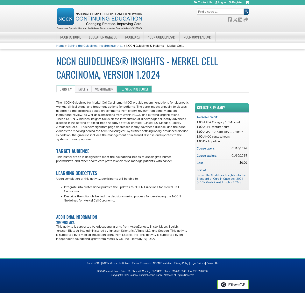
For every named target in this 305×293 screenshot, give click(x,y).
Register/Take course (134, 89)
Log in (222, 2)
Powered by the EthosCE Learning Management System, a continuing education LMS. (233, 284)
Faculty (83, 89)
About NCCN (93, 263)
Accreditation (104, 89)
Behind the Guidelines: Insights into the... (95, 46)
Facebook (230, 19)
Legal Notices (197, 263)
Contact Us (205, 2)
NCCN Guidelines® (161, 37)
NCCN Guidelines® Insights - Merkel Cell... (155, 46)
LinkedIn (240, 19)
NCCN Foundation (162, 263)
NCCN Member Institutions (116, 263)
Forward (245, 19)
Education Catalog (103, 37)
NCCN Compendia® (197, 37)
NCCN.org (132, 37)
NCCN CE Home (70, 37)
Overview (66, 89)
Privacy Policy (181, 263)
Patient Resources (141, 263)
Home (60, 46)
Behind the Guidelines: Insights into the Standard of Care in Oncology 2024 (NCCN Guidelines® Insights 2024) (221, 178)
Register (237, 2)
